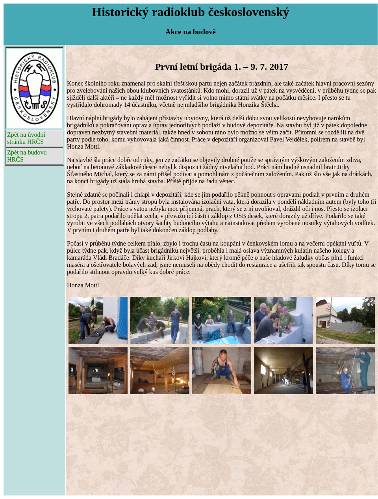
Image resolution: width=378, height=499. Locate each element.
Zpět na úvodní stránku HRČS (26, 138)
